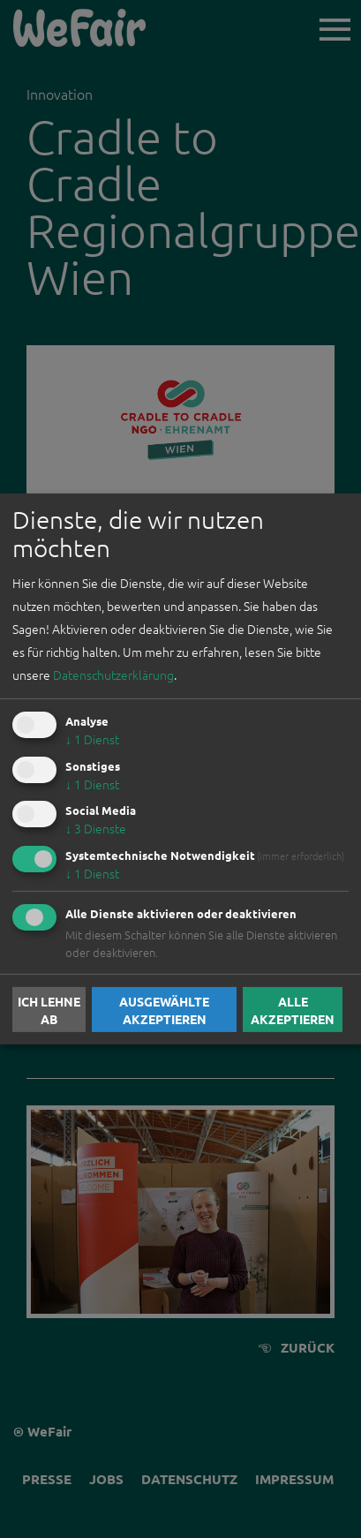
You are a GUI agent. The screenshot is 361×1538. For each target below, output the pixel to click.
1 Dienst (92, 739)
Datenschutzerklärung (113, 674)
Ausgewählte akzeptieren (164, 1009)
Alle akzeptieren (293, 1009)
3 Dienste (95, 828)
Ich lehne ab (49, 1009)
